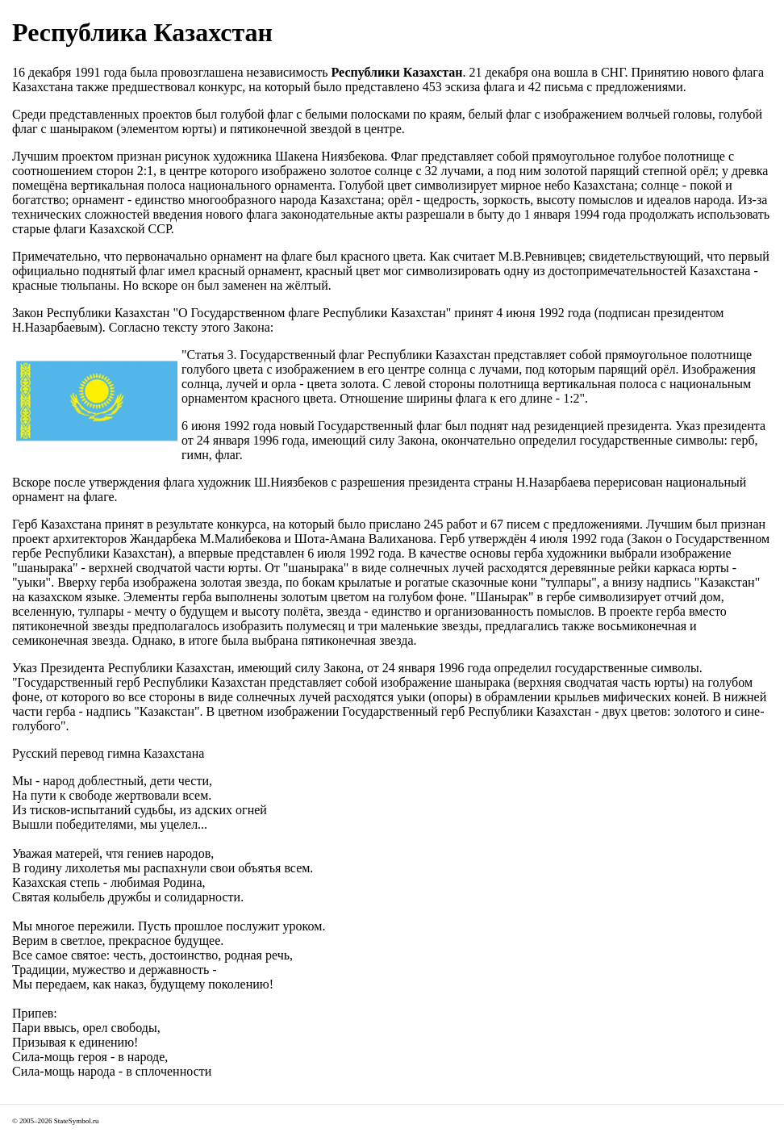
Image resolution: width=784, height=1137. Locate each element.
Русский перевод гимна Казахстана (108, 753)
